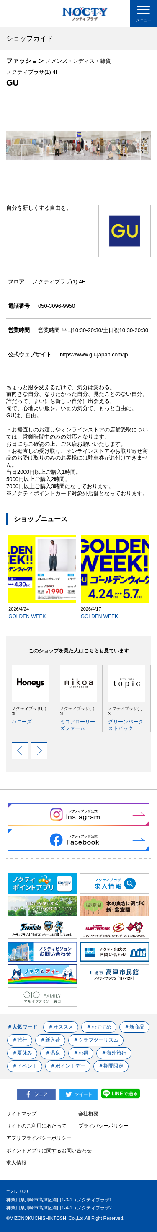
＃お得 (81, 1053)
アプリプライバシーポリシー (39, 1138)
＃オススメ (60, 1027)
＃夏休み (22, 1053)
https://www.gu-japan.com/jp (94, 354)
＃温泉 (52, 1053)
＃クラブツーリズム (96, 1040)
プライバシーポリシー (103, 1126)
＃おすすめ (98, 1027)
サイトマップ (21, 1114)
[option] (27, 695)
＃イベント (24, 1066)
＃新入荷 (50, 1040)
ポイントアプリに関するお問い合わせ (49, 1151)
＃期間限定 (111, 1066)
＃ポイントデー (67, 1066)
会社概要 (88, 1114)
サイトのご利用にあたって (36, 1126)
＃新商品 (134, 1027)
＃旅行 (19, 1040)
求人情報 (16, 1163)
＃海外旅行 (114, 1053)
